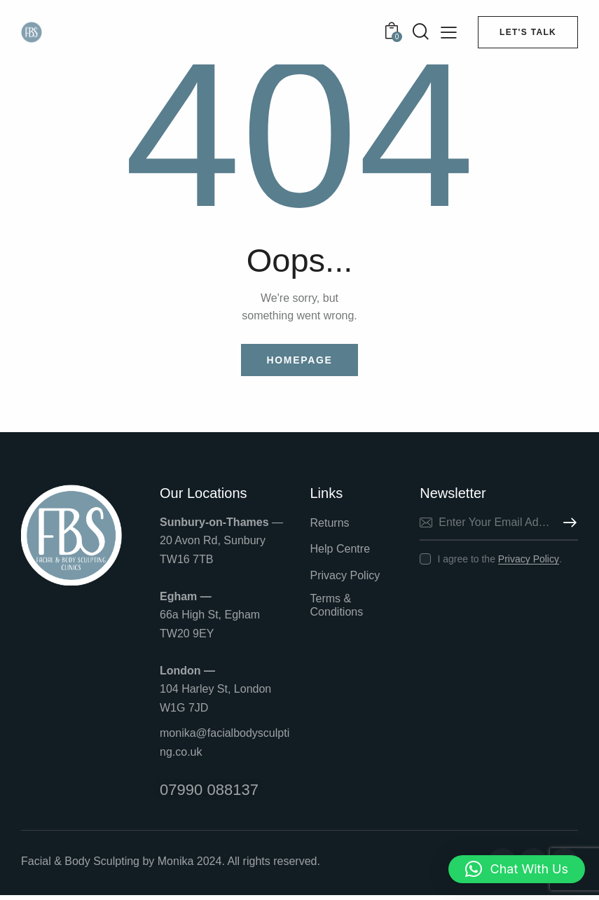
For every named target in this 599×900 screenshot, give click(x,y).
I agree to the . (499, 561)
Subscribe (567, 525)
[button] (516, 869)
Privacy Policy (528, 561)
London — (187, 673)
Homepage (299, 361)
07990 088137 (211, 793)
